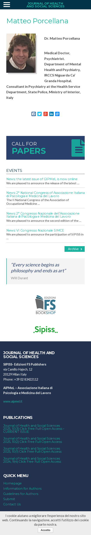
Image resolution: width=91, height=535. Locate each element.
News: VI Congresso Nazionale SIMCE (35, 230)
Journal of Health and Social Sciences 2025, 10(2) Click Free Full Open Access (32, 440)
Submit (9, 499)
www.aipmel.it (12, 401)
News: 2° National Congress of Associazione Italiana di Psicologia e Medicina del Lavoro (45, 194)
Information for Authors (22, 489)
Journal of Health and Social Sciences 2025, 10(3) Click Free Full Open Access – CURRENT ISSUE (33, 429)
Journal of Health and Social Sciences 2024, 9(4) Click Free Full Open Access (32, 460)
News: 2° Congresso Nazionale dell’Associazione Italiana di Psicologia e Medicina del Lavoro (42, 215)
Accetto (45, 530)
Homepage (12, 483)
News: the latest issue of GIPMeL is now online (42, 179)
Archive (75, 249)
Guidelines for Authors (20, 494)
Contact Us (12, 504)
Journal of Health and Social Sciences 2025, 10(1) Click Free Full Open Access (32, 450)
